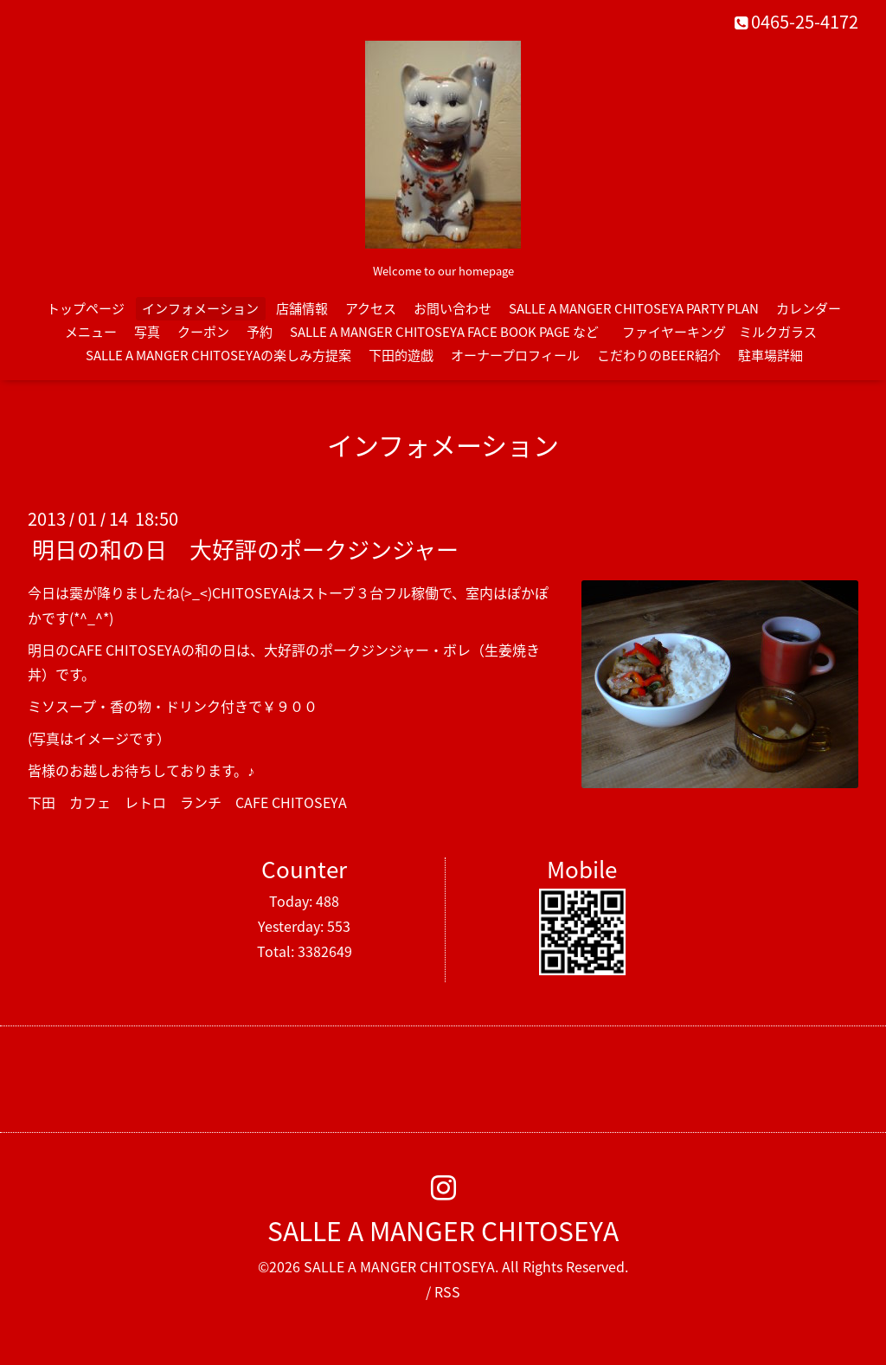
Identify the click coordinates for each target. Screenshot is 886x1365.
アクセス (370, 308)
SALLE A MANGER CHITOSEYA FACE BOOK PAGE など (444, 331)
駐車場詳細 (770, 355)
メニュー (91, 331)
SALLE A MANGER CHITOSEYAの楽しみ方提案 (218, 355)
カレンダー (808, 308)
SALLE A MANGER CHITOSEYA (443, 1230)
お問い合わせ (452, 308)
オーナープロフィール (515, 355)
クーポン (203, 331)
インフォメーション (200, 308)
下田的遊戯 (401, 355)
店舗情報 (302, 308)
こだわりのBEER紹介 (659, 355)
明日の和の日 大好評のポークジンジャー (245, 549)
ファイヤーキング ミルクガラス (726, 331)
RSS (447, 1291)
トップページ (86, 308)
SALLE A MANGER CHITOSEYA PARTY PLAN (634, 308)
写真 (147, 331)
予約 (260, 331)
